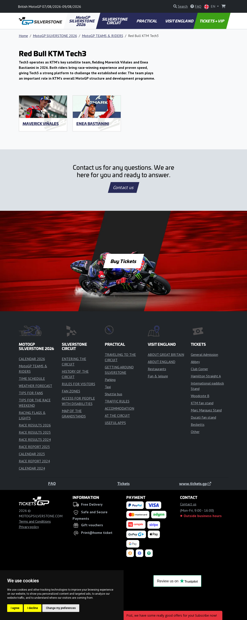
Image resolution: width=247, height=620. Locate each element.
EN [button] (210, 6)
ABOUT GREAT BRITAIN (166, 354)
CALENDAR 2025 (32, 454)
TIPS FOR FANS (31, 393)
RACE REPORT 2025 (34, 446)
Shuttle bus (113, 394)
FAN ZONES (71, 391)
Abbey (195, 361)
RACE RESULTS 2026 (35, 425)
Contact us (123, 187)
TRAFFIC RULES (117, 401)
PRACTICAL (147, 21)
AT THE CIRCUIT (117, 415)
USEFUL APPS (115, 422)
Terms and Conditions (35, 521)
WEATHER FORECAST (35, 385)
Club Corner (199, 369)
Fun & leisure (158, 376)
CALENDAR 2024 (32, 468)
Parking (110, 379)
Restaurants (157, 369)
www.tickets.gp (195, 483)
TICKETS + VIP (212, 21)
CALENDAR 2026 (32, 359)
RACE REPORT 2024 (34, 461)
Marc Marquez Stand (206, 410)
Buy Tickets (123, 261)
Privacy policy (29, 526)
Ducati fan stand (203, 417)
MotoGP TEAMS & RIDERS (102, 35)
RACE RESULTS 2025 (35, 432)
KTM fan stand (202, 403)
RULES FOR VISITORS (78, 384)
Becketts (197, 424)
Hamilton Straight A (206, 376)
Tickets (123, 483)
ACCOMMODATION (119, 408)
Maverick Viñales (41, 123)
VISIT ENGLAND (179, 21)
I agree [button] (15, 608)
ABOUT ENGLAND (161, 361)
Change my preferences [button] (61, 608)
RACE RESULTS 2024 (35, 439)
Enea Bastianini (92, 123)
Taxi (108, 387)
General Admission (204, 354)
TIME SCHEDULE (32, 378)
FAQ (52, 483)
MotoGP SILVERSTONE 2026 (82, 21)
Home (23, 35)
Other (195, 431)
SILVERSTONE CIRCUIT (115, 20)
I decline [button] (32, 608)
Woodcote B (200, 396)
